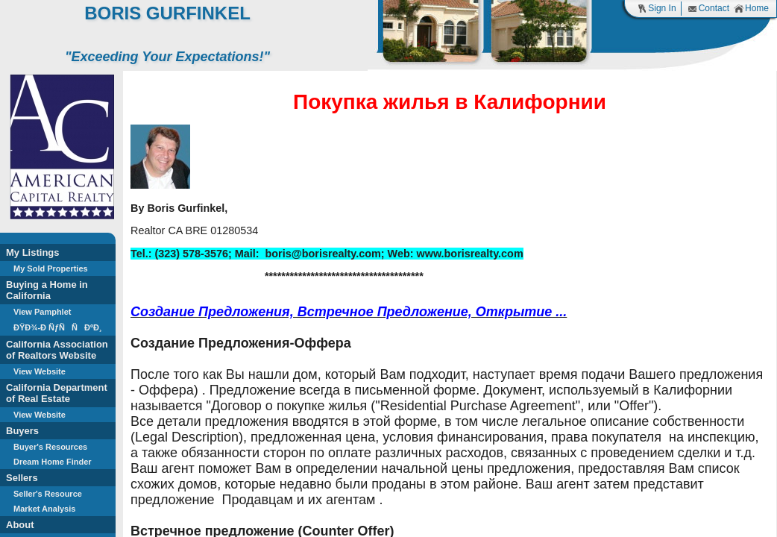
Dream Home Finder (52, 461)
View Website (39, 371)
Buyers (22, 430)
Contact (708, 8)
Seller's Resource (47, 493)
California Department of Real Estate (56, 393)
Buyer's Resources (50, 446)
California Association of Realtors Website (57, 350)
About (20, 524)
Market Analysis (44, 508)
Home (751, 8)
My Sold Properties (50, 268)
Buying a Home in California (47, 290)
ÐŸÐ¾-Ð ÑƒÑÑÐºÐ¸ (57, 327)
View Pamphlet (42, 311)
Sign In (656, 8)
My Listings (33, 252)
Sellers (22, 477)
